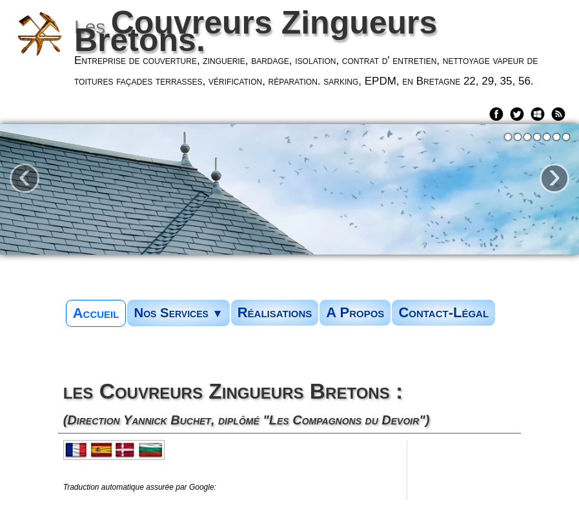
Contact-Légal (443, 312)
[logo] (295, 52)
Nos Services (178, 313)
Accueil (96, 313)
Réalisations (275, 312)
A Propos (355, 312)
